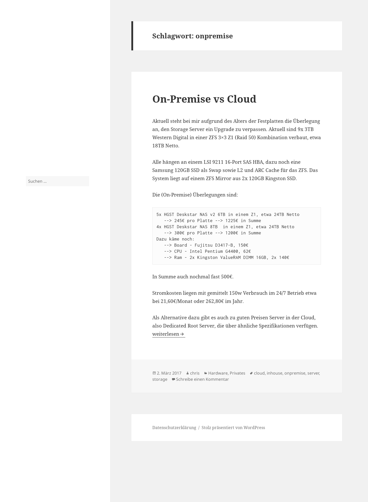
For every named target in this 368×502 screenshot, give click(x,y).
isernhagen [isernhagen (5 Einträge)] (65, 249)
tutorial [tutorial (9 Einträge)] (37, 309)
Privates (34, 111)
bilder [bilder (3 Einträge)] (38, 223)
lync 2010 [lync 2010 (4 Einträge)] (58, 257)
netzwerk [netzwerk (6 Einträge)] (64, 266)
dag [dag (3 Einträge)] (79, 223)
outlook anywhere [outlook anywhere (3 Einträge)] (53, 274)
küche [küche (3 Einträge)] (82, 249)
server (313, 373)
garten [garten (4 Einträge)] (79, 240)
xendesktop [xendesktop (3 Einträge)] (70, 317)
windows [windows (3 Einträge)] (55, 317)
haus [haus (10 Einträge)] (33, 248)
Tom (30, 418)
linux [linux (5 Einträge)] (31, 257)
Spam (31, 141)
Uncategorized (40, 152)
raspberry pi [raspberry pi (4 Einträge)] (37, 281)
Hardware (36, 80)
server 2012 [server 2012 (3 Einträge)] (60, 291)
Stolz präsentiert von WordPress (233, 427)
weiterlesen (168, 334)
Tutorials (34, 100)
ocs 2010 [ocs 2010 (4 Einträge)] (33, 273)
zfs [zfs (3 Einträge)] (28, 323)
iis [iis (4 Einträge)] (50, 249)
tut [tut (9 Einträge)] (81, 299)
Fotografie (36, 121)
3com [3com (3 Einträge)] (29, 223)
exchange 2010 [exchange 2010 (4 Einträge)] (39, 240)
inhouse (274, 373)
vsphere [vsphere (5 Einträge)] (80, 310)
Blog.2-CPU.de (49, 25)
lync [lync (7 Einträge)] (43, 257)
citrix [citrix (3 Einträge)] (62, 223)
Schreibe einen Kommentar (202, 379)
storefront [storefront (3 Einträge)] (48, 301)
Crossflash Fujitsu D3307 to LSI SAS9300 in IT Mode (55, 369)
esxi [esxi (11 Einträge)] (43, 231)
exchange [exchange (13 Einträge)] (67, 231)
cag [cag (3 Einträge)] (45, 223)
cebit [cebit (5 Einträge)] (53, 223)
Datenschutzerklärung (48, 467)
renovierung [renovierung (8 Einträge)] (66, 281)
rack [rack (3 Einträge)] (69, 274)
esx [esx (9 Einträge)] (31, 231)
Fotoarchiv (36, 131)
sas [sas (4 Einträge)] (28, 291)
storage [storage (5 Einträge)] (33, 300)
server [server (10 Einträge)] (42, 290)
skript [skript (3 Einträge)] (73, 291)
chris (195, 373)
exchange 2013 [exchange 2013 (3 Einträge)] (62, 241)
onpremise (294, 373)
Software (35, 90)
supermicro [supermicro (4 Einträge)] (66, 300)
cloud (259, 373)
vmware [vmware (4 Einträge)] (63, 310)
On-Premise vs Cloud (204, 98)
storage (159, 379)
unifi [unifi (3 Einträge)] (52, 310)
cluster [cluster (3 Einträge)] (71, 223)
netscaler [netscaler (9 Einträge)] (39, 265)
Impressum (37, 478)
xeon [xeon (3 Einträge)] (82, 317)
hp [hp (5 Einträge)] (45, 249)
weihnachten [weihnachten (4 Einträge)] (37, 316)
